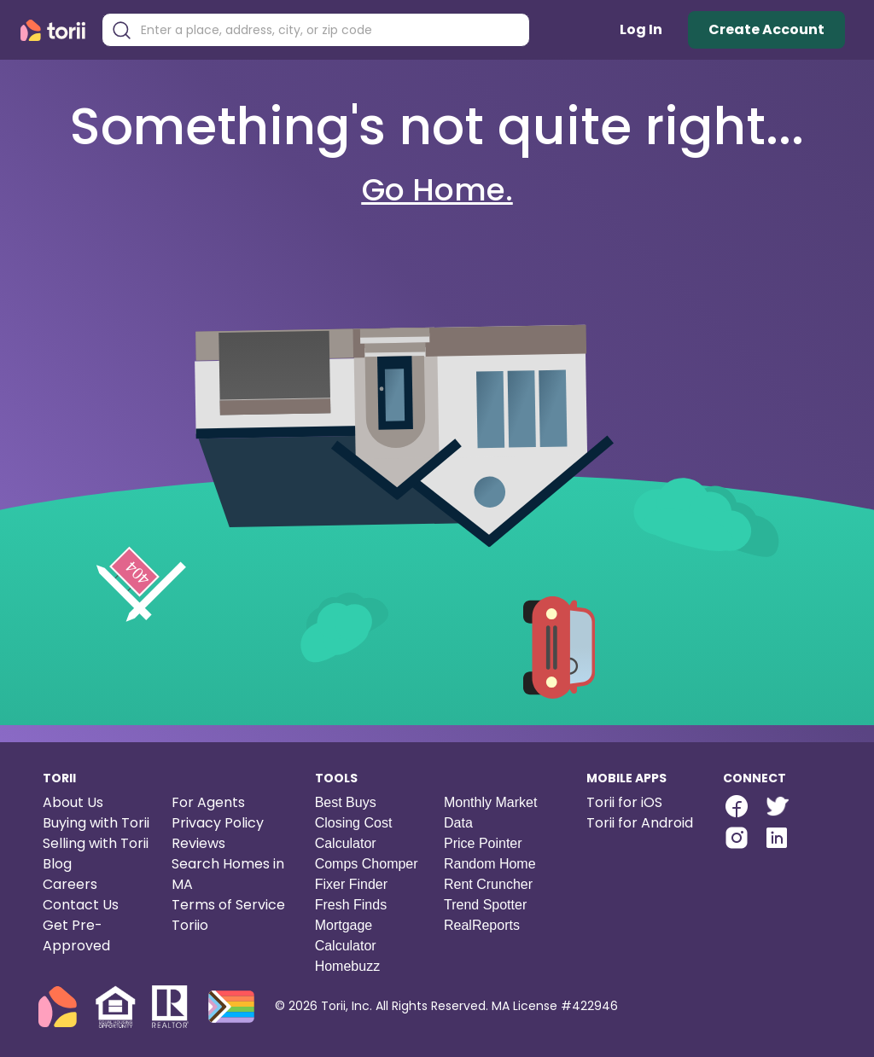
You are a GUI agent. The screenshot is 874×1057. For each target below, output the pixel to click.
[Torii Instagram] (736, 840)
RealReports (482, 925)
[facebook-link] (736, 806)
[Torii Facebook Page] (736, 808)
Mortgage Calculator (345, 935)
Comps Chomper (366, 864)
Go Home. (437, 190)
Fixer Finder (351, 884)
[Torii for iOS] (640, 803)
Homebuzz (347, 966)
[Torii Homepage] (56, 30)
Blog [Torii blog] (57, 864)
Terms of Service (228, 905)
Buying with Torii (96, 823)
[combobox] (329, 30)
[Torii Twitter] (776, 808)
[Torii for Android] (640, 823)
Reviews (198, 843)
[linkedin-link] (776, 837)
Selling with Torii (96, 843)
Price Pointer (483, 843)
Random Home (490, 864)
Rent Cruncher (488, 884)
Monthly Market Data (490, 812)
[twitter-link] (776, 806)
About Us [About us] (73, 802)
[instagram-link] (736, 837)
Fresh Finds (351, 904)
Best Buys (345, 802)
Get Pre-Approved (76, 935)
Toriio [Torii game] (190, 925)
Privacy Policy (218, 823)
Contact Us (81, 905)
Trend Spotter (485, 904)
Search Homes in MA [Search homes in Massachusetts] (228, 874)
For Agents (208, 802)
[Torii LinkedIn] (776, 840)
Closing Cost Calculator (354, 833)
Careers (70, 884)
